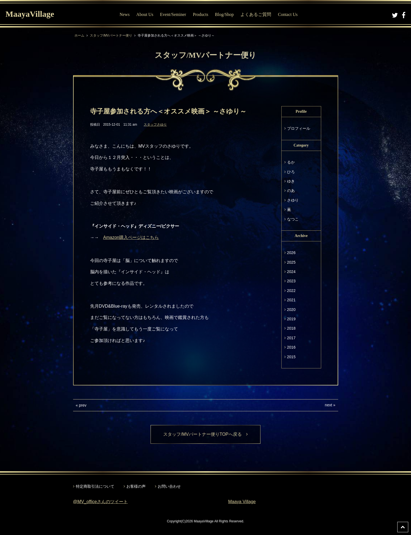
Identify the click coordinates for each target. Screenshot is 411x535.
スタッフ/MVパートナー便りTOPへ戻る (205, 434)
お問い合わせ (169, 486)
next (328, 405)
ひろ (291, 172)
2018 (291, 328)
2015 (291, 357)
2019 (291, 319)
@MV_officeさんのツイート (100, 501)
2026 (291, 252)
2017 (291, 338)
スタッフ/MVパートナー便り (111, 35)
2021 (291, 300)
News (124, 14)
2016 (291, 347)
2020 (291, 309)
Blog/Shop (224, 14)
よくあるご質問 (255, 14)
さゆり (293, 200)
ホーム (79, 35)
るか (291, 162)
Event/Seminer (173, 14)
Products (200, 14)
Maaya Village (242, 501)
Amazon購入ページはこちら (131, 237)
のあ (291, 190)
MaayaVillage (29, 13)
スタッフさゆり (155, 124)
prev (82, 405)
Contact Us (288, 14)
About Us (144, 14)
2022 (291, 290)
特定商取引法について (95, 486)
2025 (291, 262)
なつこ (293, 219)
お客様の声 (136, 486)
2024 (291, 271)
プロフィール (298, 128)
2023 (291, 281)
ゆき (291, 181)
